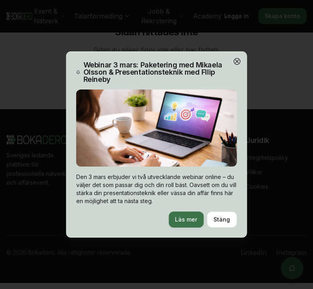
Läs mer (186, 219)
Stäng (221, 219)
